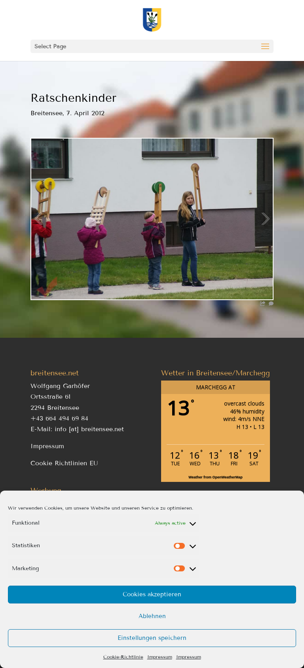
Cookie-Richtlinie (123, 657)
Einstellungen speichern (152, 637)
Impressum (159, 657)
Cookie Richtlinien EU (64, 463)
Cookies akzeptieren (152, 594)
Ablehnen (152, 616)
